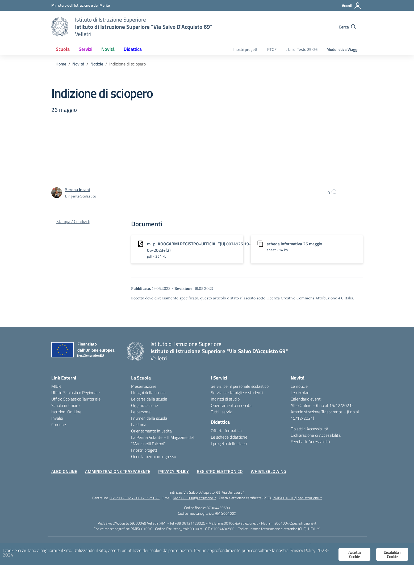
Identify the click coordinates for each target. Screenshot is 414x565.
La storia (138, 424)
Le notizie (299, 386)
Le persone (140, 412)
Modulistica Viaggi (342, 49)
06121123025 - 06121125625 (135, 498)
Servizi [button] (85, 49)
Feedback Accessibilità (310, 441)
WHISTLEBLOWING (268, 471)
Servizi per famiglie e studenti (237, 392)
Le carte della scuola (149, 399)
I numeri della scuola (149, 418)
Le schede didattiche (229, 437)
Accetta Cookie (354, 554)
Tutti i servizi (221, 412)
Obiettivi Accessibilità (309, 429)
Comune (58, 424)
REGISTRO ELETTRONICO (220, 471)
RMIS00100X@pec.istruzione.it (297, 498)
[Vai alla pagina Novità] (78, 64)
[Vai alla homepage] (59, 26)
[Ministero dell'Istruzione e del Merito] (80, 5)
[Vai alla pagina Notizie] (96, 64)
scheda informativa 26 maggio (294, 244)
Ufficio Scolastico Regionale (75, 392)
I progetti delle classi (229, 443)
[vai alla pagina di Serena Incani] (77, 189)
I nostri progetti (245, 49)
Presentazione (143, 386)
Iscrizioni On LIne (66, 412)
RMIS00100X (225, 513)
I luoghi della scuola (148, 392)
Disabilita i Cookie (392, 554)
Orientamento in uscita (151, 431)
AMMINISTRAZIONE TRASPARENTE (117, 471)
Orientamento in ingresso (153, 456)
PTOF (272, 49)
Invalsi (57, 418)
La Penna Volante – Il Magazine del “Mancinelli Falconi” (162, 440)
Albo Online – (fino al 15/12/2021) (322, 405)
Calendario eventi (306, 399)
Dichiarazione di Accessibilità (316, 435)
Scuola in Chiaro (65, 405)
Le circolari (300, 392)
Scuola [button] (63, 49)
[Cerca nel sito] (347, 26)
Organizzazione (144, 405)
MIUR (56, 386)
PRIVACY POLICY (173, 471)
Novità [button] (108, 49)
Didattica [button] (133, 49)
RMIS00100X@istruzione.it (194, 498)
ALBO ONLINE (64, 471)
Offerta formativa (226, 430)
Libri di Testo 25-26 (301, 49)
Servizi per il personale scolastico (240, 386)
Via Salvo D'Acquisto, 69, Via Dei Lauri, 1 (214, 492)
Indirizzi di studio (225, 399)
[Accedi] (351, 5)
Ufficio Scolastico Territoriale (76, 399)
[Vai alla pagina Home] (61, 64)
